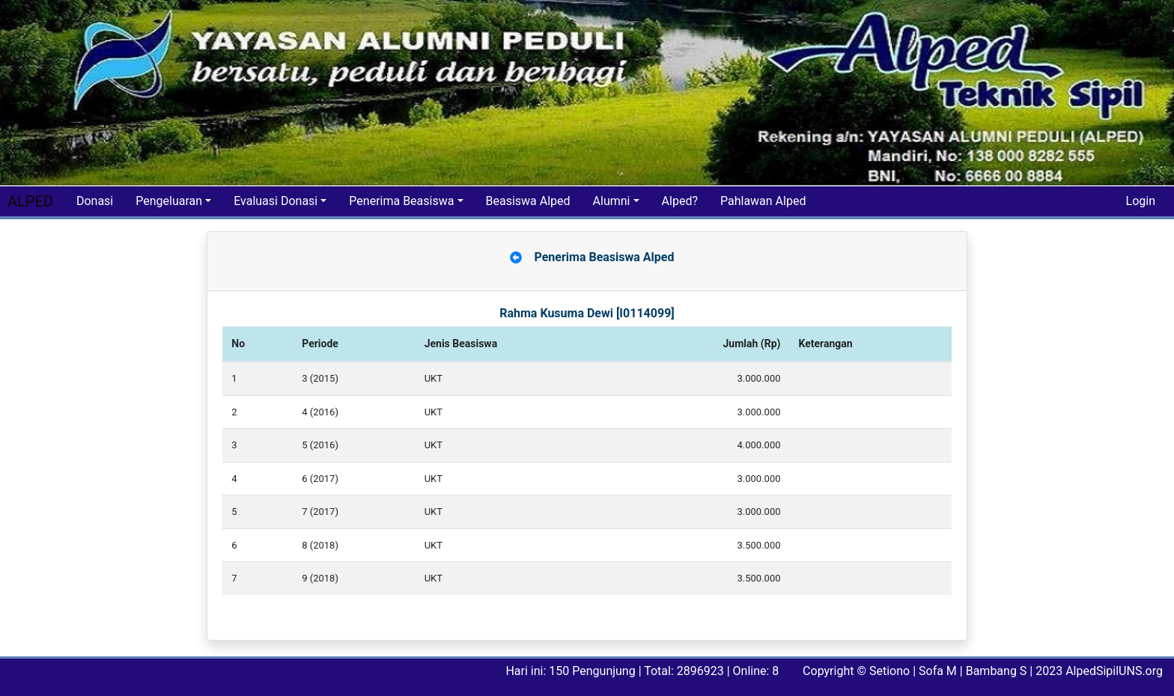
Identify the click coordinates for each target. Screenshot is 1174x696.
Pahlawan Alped (763, 201)
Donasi (94, 201)
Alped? (680, 201)
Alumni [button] (611, 201)
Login (1140, 201)
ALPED (30, 201)
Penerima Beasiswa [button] (401, 201)
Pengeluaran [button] (169, 201)
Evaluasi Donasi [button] (275, 201)
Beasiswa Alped (528, 201)
